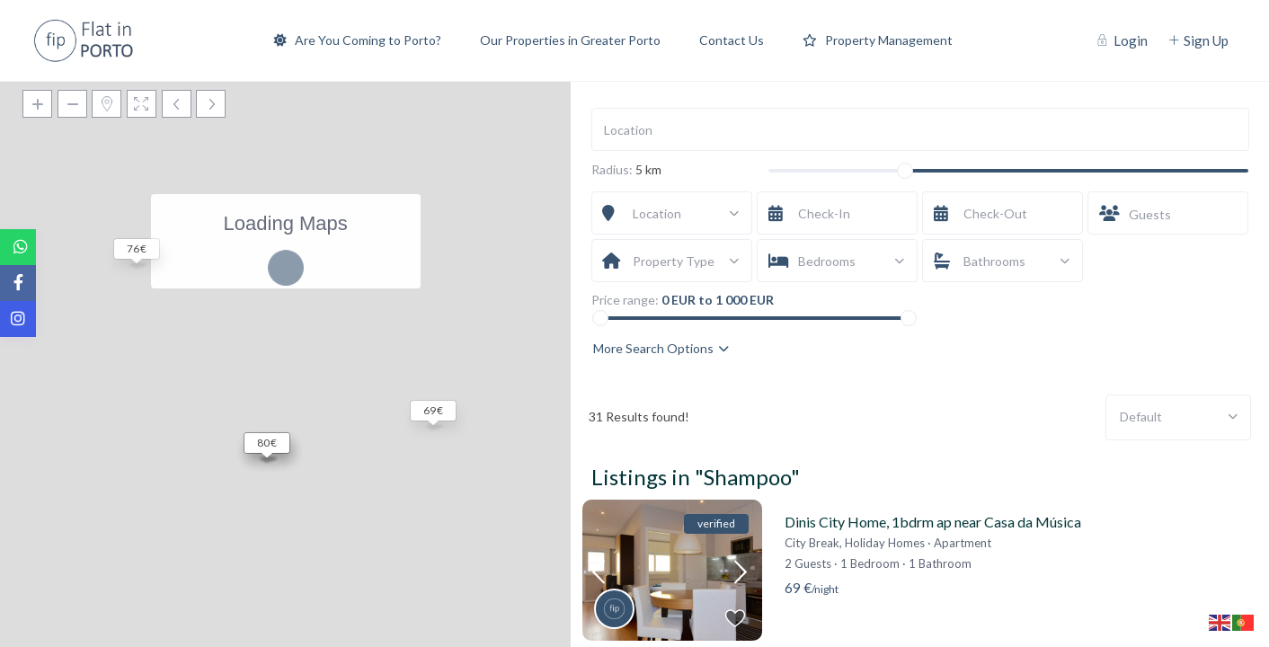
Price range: (625, 300)
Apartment (962, 543)
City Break (812, 543)
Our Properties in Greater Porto (570, 40)
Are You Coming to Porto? (357, 40)
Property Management (878, 40)
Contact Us (731, 40)
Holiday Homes (885, 543)
